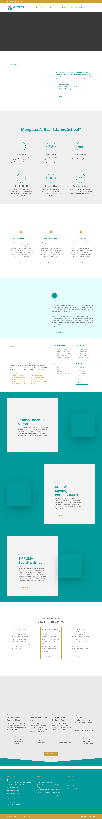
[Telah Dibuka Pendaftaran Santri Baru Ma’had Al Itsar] (84, 707)
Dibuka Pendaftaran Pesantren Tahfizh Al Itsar (49, 789)
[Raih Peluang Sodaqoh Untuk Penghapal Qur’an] (84, 740)
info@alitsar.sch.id (14, 793)
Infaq (15, 737)
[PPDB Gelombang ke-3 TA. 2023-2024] (62, 740)
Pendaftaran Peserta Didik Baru (75, 780)
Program (9, 715)
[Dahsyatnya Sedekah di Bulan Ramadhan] (17, 740)
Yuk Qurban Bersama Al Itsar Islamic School (48, 792)
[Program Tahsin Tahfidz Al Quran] (62, 707)
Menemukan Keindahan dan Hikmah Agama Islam (50, 795)
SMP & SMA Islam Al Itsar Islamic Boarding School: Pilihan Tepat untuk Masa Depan (50, 781)
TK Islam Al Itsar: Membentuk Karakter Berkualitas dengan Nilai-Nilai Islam (50, 786)
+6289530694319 (13, 788)
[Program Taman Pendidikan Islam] (39, 740)
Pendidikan (32, 715)
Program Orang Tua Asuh (73, 788)
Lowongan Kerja (71, 785)
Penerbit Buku (70, 782)
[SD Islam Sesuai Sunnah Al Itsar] (17, 707)
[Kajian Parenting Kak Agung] (39, 708)
